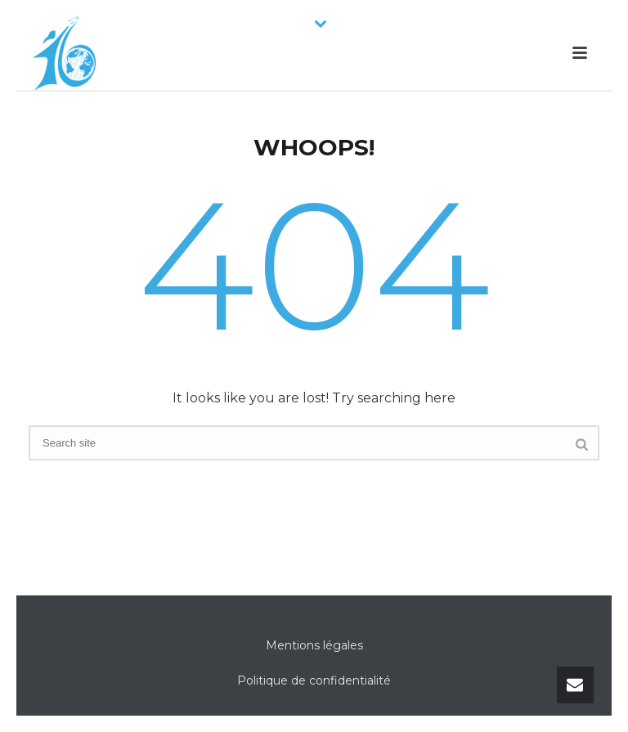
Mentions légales (314, 645)
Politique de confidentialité (314, 680)
